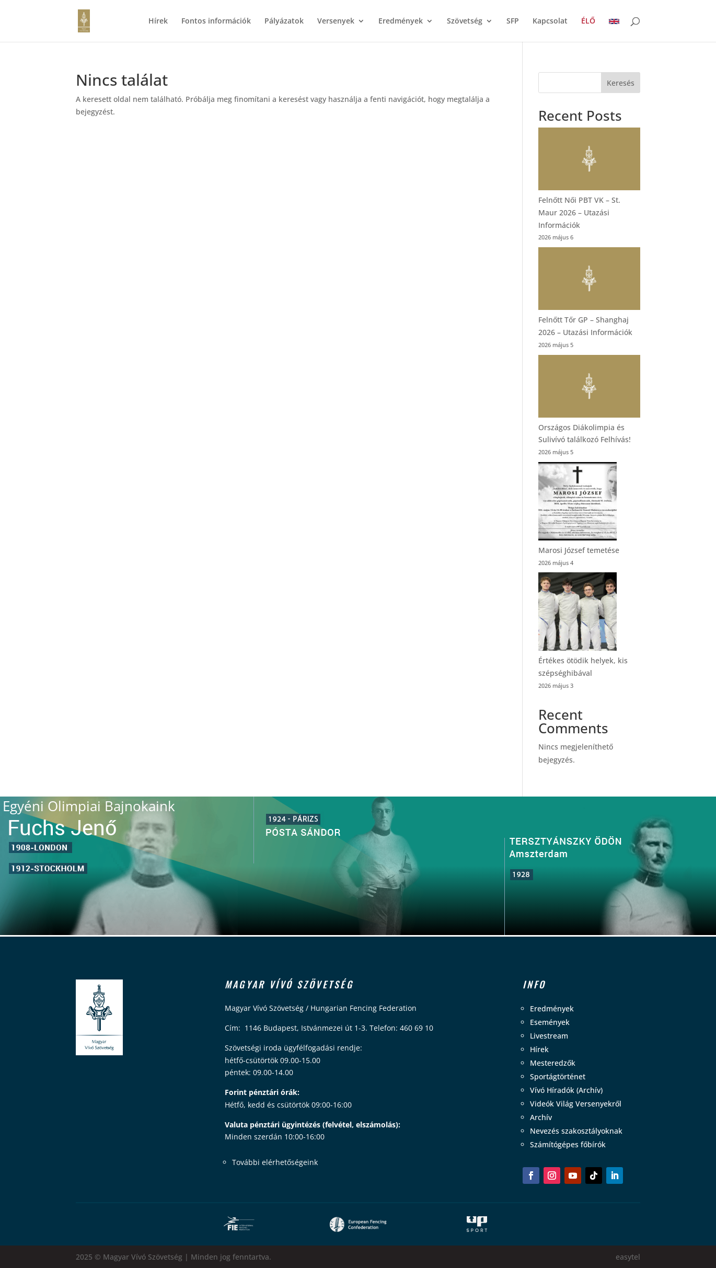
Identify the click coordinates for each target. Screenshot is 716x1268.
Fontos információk (216, 21)
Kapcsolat (550, 21)
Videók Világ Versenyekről (575, 1104)
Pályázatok (284, 21)
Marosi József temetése (578, 550)
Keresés (620, 83)
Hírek (158, 21)
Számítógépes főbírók (568, 1144)
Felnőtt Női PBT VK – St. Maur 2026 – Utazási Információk (579, 212)
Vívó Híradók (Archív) (566, 1090)
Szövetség (464, 21)
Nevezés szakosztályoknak (576, 1131)
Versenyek (335, 21)
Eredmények (400, 21)
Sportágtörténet (557, 1076)
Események (550, 1022)
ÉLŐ (588, 21)
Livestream (549, 1036)
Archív (541, 1117)
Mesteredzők (552, 1063)
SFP (512, 21)
